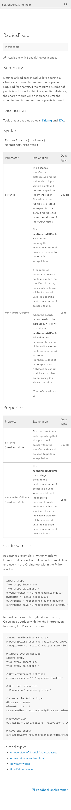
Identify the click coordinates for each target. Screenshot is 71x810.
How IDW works (20, 763)
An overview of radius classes (28, 758)
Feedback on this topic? (52, 789)
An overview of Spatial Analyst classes (33, 752)
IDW (61, 120)
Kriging (47, 120)
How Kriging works (21, 769)
